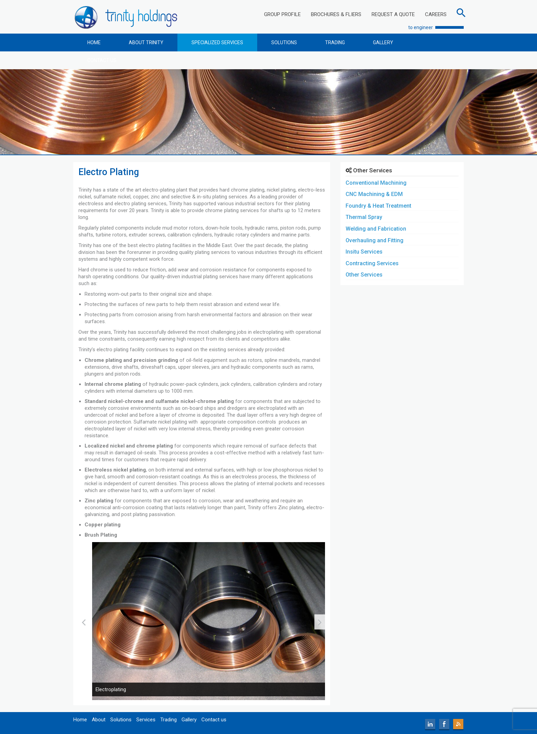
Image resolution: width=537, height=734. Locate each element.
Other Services (364, 274)
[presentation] (83, 621)
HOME (94, 42)
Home (80, 720)
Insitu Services (364, 251)
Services (145, 720)
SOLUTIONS (284, 42)
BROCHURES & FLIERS (336, 14)
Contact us (213, 720)
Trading (168, 720)
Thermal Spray (364, 217)
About (98, 720)
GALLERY (383, 42)
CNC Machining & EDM (374, 194)
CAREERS (436, 14)
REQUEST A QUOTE (393, 14)
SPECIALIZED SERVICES (217, 42)
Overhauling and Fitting (374, 240)
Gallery (189, 720)
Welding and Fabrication (376, 228)
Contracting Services (372, 263)
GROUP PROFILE (282, 14)
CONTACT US (101, 60)
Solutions (121, 720)
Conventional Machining (376, 183)
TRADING (335, 42)
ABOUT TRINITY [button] (146, 42)
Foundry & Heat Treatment (378, 206)
